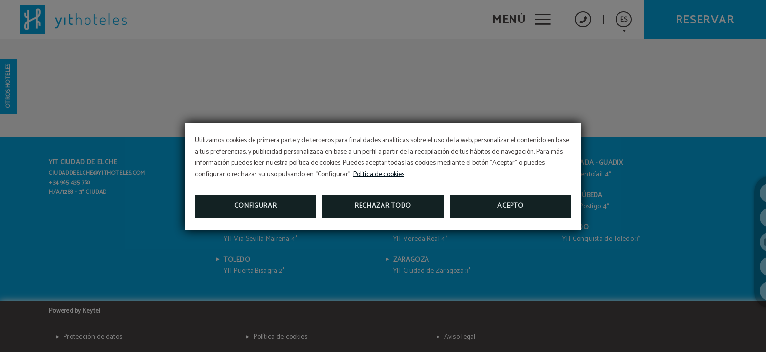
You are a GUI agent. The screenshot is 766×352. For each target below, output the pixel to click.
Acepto (510, 206)
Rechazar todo (383, 206)
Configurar (255, 206)
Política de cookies (378, 174)
